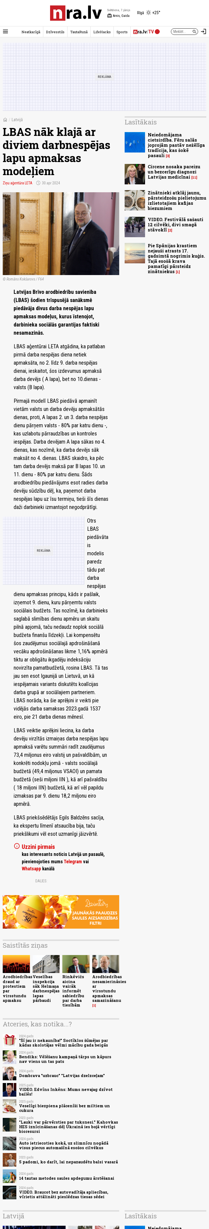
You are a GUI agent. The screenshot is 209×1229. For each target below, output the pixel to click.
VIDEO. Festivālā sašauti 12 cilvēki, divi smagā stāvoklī (175, 224)
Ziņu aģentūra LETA (17, 183)
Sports (122, 32)
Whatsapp (31, 868)
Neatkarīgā (30, 32)
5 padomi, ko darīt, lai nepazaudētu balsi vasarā (68, 1161)
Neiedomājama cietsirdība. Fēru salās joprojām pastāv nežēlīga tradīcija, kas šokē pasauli (176, 145)
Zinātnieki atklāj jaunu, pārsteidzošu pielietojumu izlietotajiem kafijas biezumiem (177, 200)
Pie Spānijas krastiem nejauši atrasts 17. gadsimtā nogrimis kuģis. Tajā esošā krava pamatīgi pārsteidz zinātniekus (176, 259)
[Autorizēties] (203, 31)
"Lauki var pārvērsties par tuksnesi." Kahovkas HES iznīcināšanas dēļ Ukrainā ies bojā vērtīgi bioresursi (68, 1127)
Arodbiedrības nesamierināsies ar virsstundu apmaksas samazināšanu (109, 988)
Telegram (73, 861)
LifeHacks (102, 32)
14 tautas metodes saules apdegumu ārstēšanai (66, 1178)
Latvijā (17, 119)
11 (194, 177)
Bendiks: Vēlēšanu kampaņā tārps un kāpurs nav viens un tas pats (65, 1059)
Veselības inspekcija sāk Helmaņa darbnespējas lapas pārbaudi (46, 988)
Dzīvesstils (55, 32)
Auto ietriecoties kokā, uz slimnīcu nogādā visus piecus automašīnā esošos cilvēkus (63, 1145)
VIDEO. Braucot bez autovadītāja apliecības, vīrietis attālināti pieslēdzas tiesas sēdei (63, 1194)
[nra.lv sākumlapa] (76, 13)
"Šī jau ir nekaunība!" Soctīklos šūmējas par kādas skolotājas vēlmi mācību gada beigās (63, 1043)
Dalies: (41, 881)
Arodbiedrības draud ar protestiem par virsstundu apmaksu (17, 988)
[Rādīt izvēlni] (5, 31)
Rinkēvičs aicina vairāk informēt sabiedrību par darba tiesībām (73, 991)
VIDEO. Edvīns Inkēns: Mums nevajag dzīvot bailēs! (66, 1092)
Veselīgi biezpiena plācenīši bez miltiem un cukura (64, 1108)
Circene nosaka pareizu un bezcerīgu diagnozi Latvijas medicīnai (174, 172)
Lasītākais (141, 122)
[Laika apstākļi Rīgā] (148, 13)
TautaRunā (79, 32)
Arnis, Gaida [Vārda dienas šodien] (118, 16)
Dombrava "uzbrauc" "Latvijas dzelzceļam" (62, 1075)
